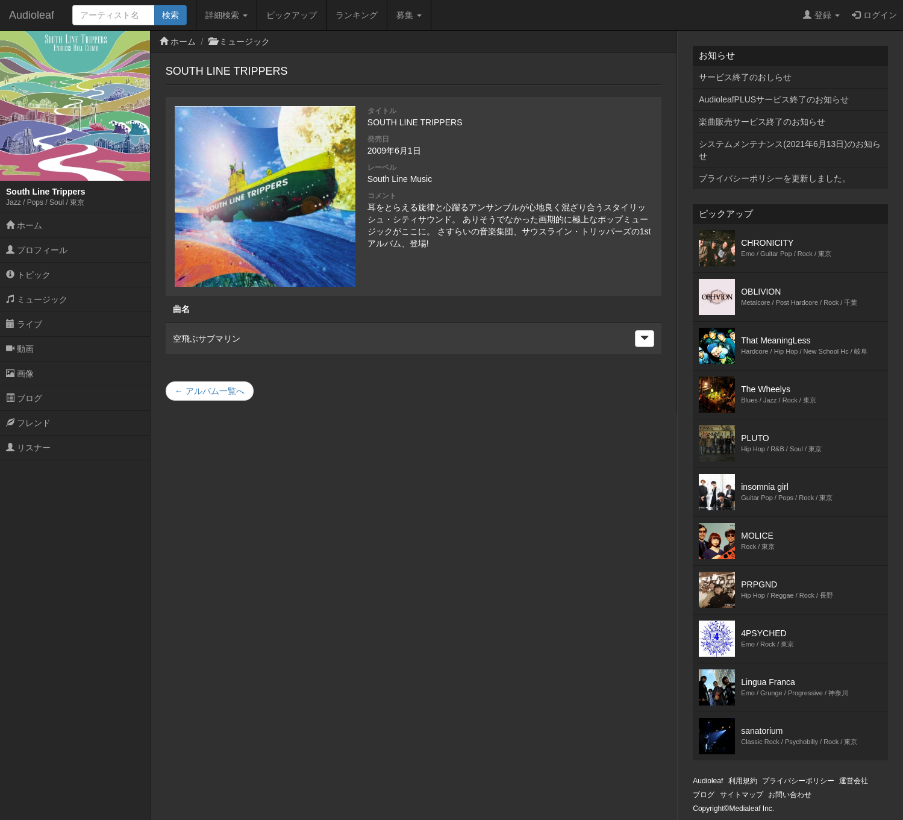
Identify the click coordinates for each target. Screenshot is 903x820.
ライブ (24, 324)
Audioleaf (31, 15)
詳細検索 (226, 15)
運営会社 (853, 781)
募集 (409, 15)
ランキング (357, 15)
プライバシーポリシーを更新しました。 (775, 178)
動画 (20, 349)
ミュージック (36, 299)
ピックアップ (291, 15)
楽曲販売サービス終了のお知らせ (762, 122)
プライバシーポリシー (798, 781)
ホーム (24, 225)
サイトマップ (741, 794)
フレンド (28, 423)
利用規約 (742, 781)
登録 (821, 15)
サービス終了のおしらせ (745, 77)
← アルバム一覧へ (210, 391)
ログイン (874, 15)
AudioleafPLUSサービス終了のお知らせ (774, 99)
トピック (28, 275)
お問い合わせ (789, 794)
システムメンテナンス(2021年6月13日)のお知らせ (790, 150)
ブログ (24, 398)
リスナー (28, 447)
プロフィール (36, 250)
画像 (20, 373)
